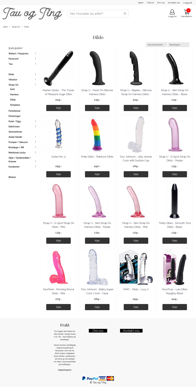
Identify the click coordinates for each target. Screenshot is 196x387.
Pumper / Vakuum (18, 142)
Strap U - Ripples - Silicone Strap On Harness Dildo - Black (136, 94)
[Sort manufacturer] (156, 44)
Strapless (15, 105)
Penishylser (15, 111)
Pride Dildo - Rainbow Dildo (97, 156)
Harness (14, 94)
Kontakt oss (174, 2)
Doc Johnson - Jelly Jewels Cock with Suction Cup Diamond (136, 160)
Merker (12, 177)
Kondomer (14, 167)
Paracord (13, 59)
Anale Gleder (15, 137)
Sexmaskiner (15, 132)
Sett (12, 89)
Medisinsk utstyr (17, 152)
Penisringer (15, 116)
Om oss (161, 2)
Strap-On (14, 27)
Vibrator (13, 79)
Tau (11, 64)
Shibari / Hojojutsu (18, 53)
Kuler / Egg (15, 121)
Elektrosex (14, 126)
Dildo (25, 27)
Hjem (141, 2)
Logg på (187, 2)
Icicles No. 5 (58, 156)
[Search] (98, 13)
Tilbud (150, 2)
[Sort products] (178, 44)
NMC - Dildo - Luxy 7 (135, 289)
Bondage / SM (16, 147)
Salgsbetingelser (65, 370)
